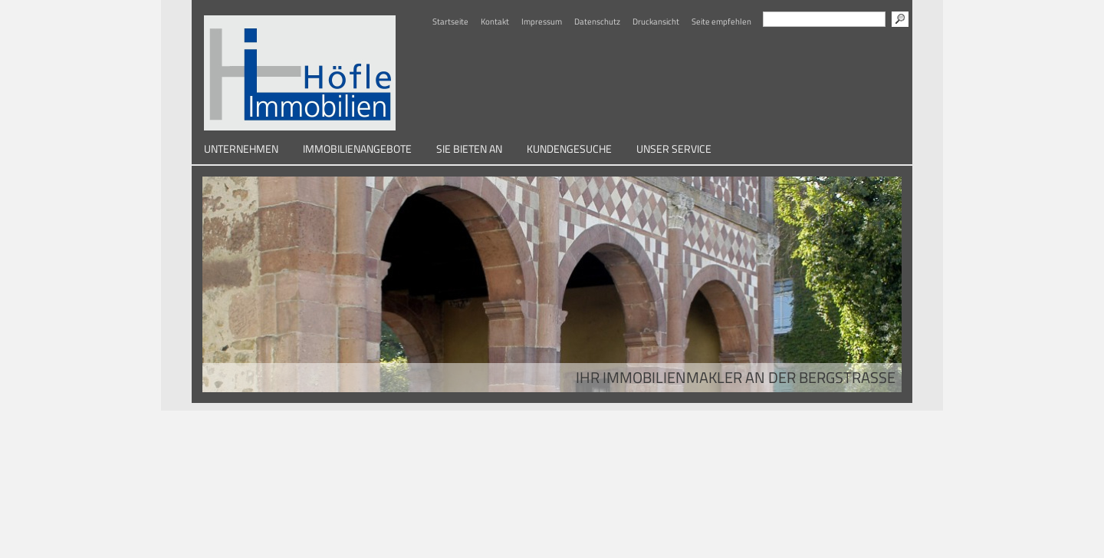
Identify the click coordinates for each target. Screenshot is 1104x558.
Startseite (450, 21)
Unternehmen (241, 148)
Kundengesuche (569, 148)
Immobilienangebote (357, 148)
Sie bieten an (469, 148)
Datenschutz (597, 21)
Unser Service (673, 148)
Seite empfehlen (721, 21)
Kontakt (495, 21)
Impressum (541, 21)
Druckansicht (655, 21)
